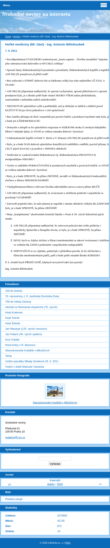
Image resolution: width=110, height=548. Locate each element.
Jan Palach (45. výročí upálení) (23, 334)
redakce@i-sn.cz (15, 437)
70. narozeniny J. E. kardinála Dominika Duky (32, 296)
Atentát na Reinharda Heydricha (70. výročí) (31, 307)
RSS (67, 543)
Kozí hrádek (12, 339)
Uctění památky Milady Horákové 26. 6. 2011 (31, 361)
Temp (8, 355)
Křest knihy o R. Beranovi (20, 345)
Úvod (8, 36)
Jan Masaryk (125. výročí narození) (26, 328)
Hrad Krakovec (14, 312)
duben (51, 484)
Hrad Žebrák (12, 323)
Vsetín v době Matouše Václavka (24, 366)
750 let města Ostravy (18, 301)
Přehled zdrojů (14, 499)
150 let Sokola (13, 290)
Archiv (16, 36)
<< (9, 484)
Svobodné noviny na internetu (36, 14)
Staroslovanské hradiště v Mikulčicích (27, 350)
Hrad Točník (12, 317)
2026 (60, 484)
